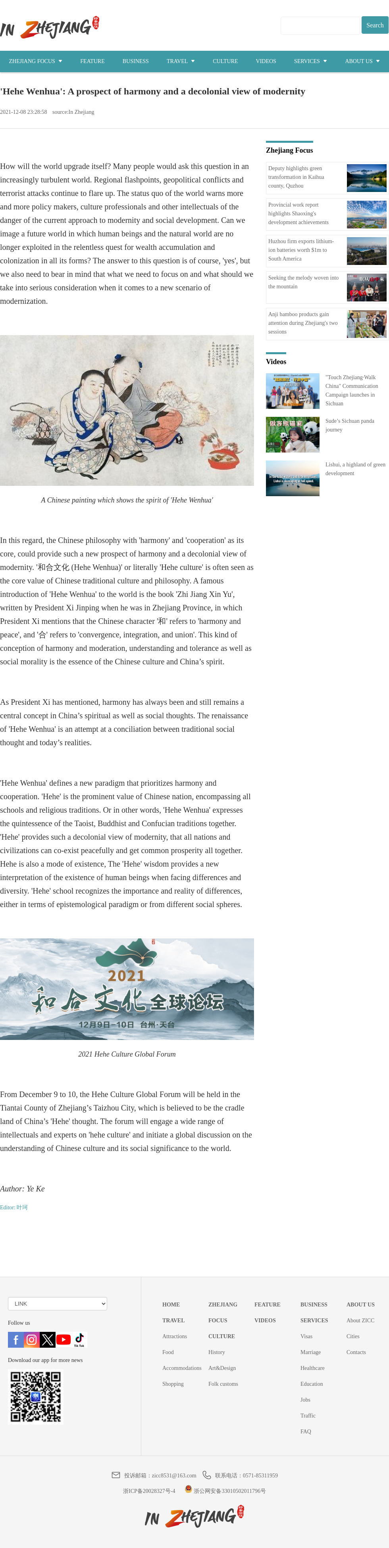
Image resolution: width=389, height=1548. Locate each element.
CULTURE (225, 61)
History (216, 1352)
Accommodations (182, 1368)
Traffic (308, 1416)
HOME (171, 1305)
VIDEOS (266, 61)
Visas (306, 1336)
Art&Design (222, 1368)
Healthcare (312, 1368)
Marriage (310, 1352)
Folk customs (223, 1384)
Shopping (173, 1384)
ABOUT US (362, 61)
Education (311, 1384)
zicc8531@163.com (174, 1476)
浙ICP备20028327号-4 (149, 1491)
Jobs (305, 1400)
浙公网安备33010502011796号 (225, 1491)
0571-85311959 (260, 1476)
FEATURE (92, 61)
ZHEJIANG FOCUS (36, 61)
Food (168, 1352)
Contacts (356, 1352)
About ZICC (360, 1321)
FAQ (305, 1432)
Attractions (174, 1336)
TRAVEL (181, 61)
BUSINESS (136, 61)
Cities (353, 1336)
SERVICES (310, 61)
